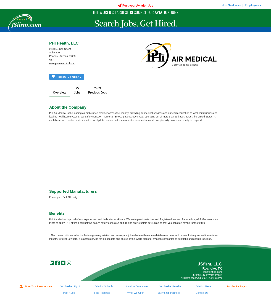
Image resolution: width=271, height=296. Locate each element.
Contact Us (202, 292)
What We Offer (135, 292)
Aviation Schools (104, 286)
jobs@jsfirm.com (212, 271)
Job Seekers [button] (231, 5)
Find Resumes (102, 292)
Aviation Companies (137, 286)
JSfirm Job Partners (169, 292)
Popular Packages (237, 286)
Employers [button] (253, 5)
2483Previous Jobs (97, 90)
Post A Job (69, 292)
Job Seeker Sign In (70, 286)
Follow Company (66, 76)
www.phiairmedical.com (62, 63)
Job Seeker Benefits (170, 286)
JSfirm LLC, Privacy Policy (207, 274)
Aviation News (203, 286)
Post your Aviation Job (135, 5)
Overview (59, 92)
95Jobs (77, 90)
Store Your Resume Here (36, 286)
